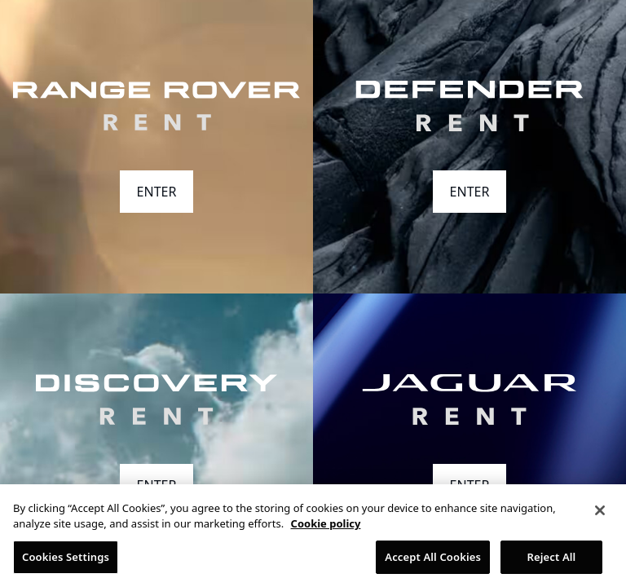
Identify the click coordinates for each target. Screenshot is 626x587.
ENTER (157, 192)
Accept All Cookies (433, 561)
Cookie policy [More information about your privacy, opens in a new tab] (326, 527)
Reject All (551, 561)
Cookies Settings (65, 561)
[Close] (600, 514)
